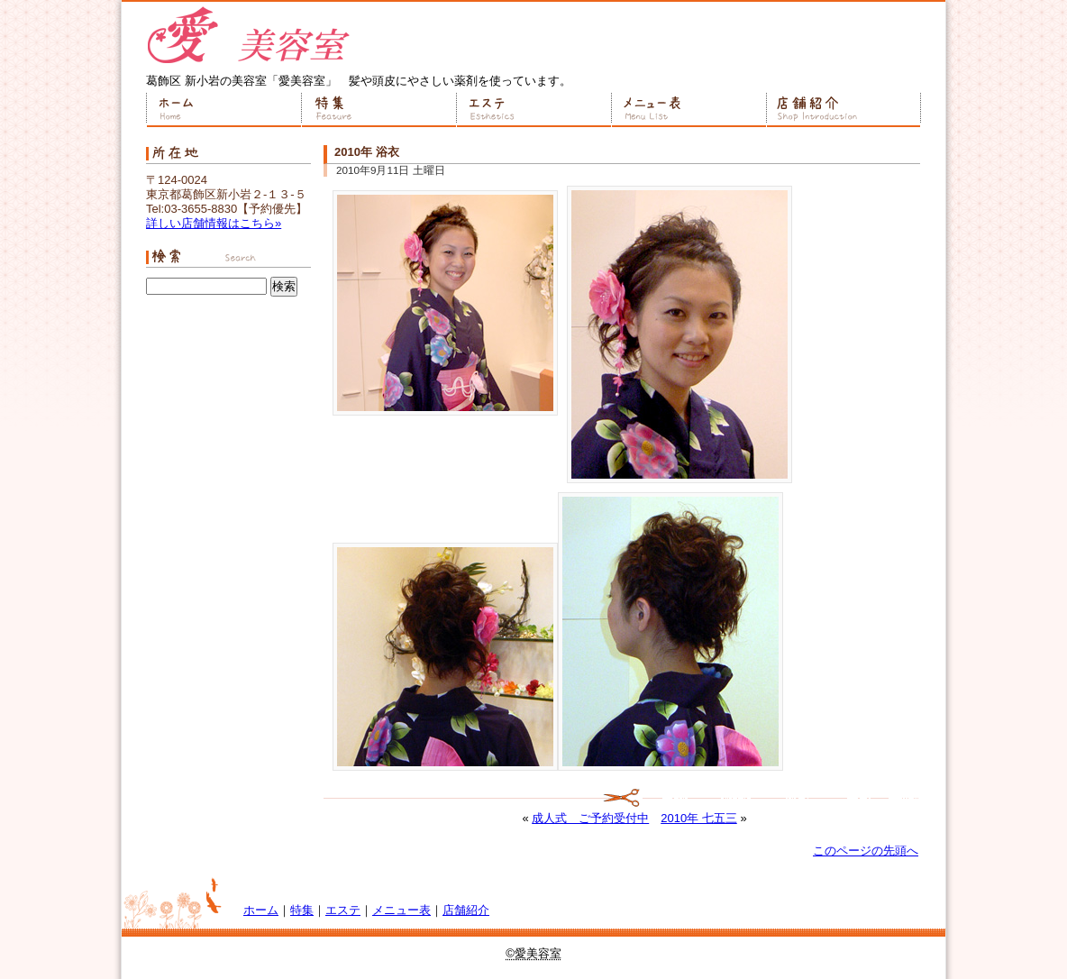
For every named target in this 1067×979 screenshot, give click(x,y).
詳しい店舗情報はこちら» (213, 223)
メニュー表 (688, 110)
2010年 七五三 (699, 818)
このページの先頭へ (865, 850)
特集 (378, 110)
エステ (533, 110)
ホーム (223, 110)
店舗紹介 (843, 110)
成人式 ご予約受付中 (590, 818)
